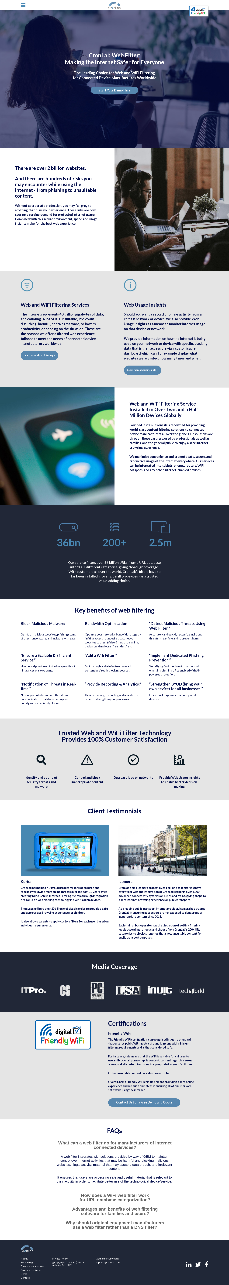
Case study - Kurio (31, 1269)
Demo (24, 1273)
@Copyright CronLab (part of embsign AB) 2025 (68, 1263)
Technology (27, 1262)
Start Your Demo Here (114, 90)
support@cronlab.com (108, 1262)
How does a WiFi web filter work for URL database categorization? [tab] (115, 1197)
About (24, 1258)
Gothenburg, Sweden (107, 1258)
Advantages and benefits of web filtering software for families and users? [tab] (115, 1211)
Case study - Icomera (32, 1266)
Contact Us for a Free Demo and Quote (144, 1102)
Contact (25, 1277)
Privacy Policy (60, 1258)
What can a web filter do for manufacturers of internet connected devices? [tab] (115, 1145)
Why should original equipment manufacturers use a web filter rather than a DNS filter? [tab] (115, 1225)
